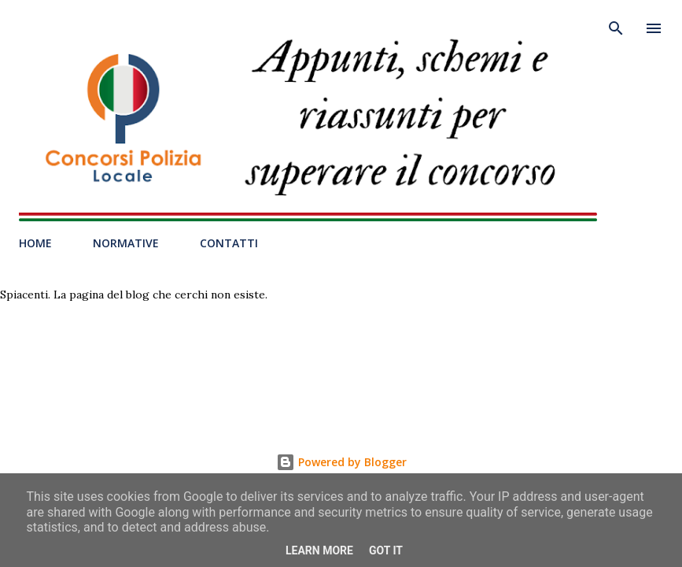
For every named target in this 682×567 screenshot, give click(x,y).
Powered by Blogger (341, 461)
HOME (35, 242)
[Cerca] (615, 28)
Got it (386, 550)
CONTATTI (229, 242)
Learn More (319, 550)
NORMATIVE (126, 242)
